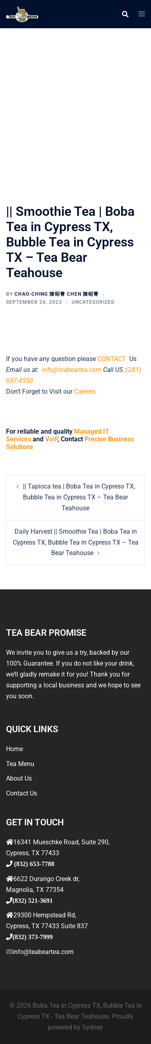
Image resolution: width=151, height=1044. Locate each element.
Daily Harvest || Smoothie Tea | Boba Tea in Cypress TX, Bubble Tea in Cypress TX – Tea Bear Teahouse (76, 542)
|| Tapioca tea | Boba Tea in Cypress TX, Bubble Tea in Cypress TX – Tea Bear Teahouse (79, 497)
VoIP (51, 439)
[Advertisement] (75, 108)
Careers (84, 391)
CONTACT (112, 359)
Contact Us (21, 793)
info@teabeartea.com (70, 370)
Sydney (92, 1027)
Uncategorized (93, 302)
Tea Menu (20, 764)
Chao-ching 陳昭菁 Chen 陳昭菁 (56, 294)
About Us (19, 778)
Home (14, 749)
